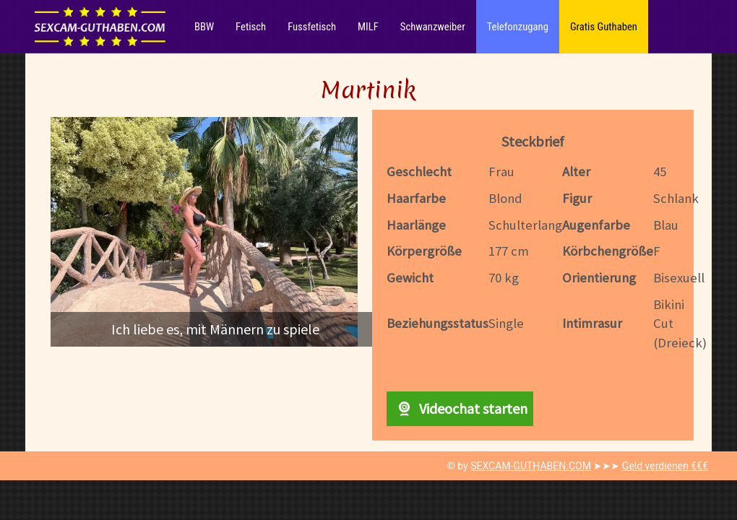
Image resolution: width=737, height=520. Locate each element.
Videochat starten (459, 408)
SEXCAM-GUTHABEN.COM (530, 466)
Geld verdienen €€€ (665, 466)
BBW (204, 26)
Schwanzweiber (432, 26)
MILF (368, 26)
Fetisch (251, 26)
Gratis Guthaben (603, 26)
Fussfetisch (312, 26)
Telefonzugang (517, 26)
